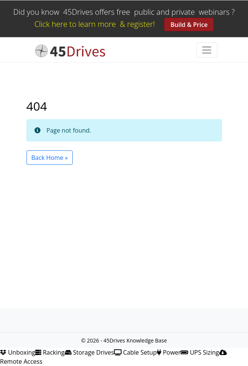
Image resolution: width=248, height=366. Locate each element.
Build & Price (188, 24)
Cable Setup (135, 352)
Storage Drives (89, 352)
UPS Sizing (200, 352)
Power (169, 352)
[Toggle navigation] (206, 50)
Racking (50, 352)
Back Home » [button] (49, 157)
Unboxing (17, 352)
